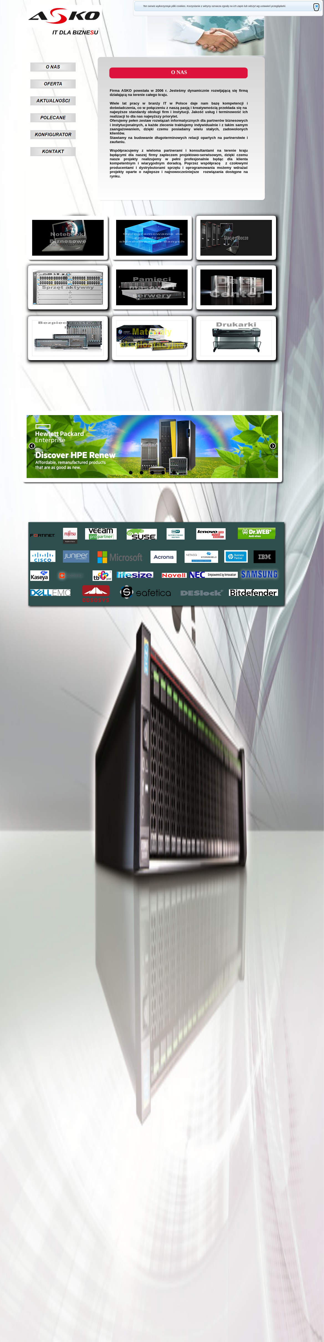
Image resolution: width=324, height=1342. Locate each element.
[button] (316, 6)
